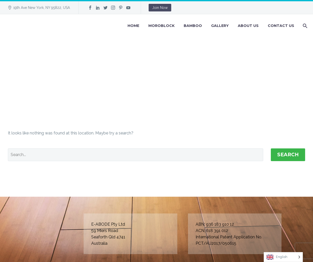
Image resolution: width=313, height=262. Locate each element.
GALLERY (220, 25)
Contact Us (281, 25)
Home (133, 25)
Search (288, 155)
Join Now (160, 8)
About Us (248, 25)
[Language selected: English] (283, 257)
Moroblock (161, 25)
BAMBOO (193, 25)
